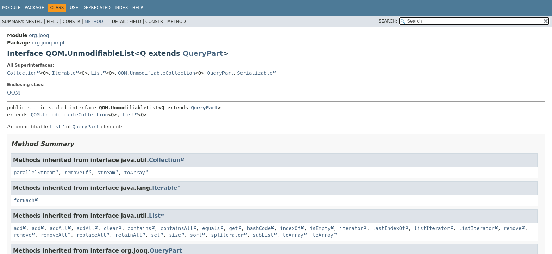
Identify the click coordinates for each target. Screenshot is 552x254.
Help (137, 7)
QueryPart (203, 53)
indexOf (290, 228)
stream (106, 172)
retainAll (128, 235)
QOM (13, 93)
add (18, 228)
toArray (134, 172)
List (97, 73)
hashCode (259, 228)
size (175, 235)
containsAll (177, 228)
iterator (351, 228)
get (233, 228)
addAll (59, 228)
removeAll (53, 235)
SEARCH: (388, 21)
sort (196, 235)
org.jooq (39, 35)
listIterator (432, 228)
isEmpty (320, 228)
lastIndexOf (388, 228)
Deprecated (96, 7)
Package (34, 7)
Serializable (254, 73)
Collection (22, 73)
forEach (24, 200)
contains (139, 228)
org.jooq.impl (48, 43)
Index (121, 7)
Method (93, 21)
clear (111, 228)
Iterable (64, 73)
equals (211, 228)
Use (74, 7)
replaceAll (91, 235)
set (155, 235)
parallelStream (34, 172)
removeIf (76, 172)
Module (11, 7)
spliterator (227, 235)
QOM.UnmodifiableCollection (156, 73)
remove (513, 228)
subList (263, 235)
